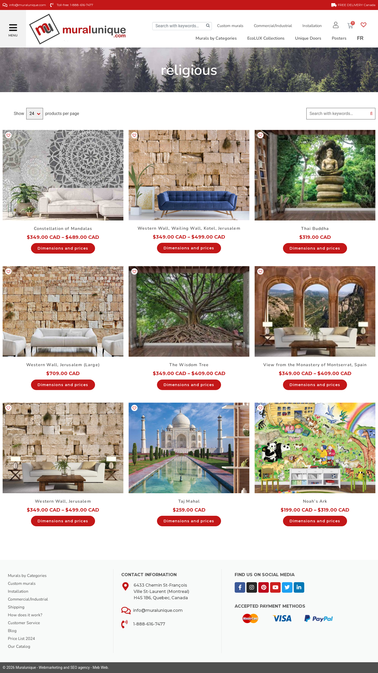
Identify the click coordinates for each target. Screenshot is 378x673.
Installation (311, 25)
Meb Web (100, 667)
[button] (13, 25)
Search (371, 113)
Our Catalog (19, 646)
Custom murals (230, 25)
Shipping (16, 607)
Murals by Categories (28, 576)
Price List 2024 (22, 639)
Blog (12, 631)
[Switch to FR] (360, 38)
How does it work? (25, 615)
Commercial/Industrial (272, 25)
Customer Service (25, 623)
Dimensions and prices (63, 248)
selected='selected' (34, 113)
